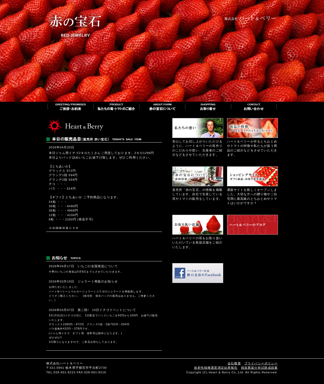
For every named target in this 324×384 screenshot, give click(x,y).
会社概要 (234, 363)
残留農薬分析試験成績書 (259, 367)
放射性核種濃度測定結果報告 (215, 367)
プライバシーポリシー (261, 363)
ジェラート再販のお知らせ (98, 281)
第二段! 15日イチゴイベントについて (107, 309)
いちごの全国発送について (98, 266)
